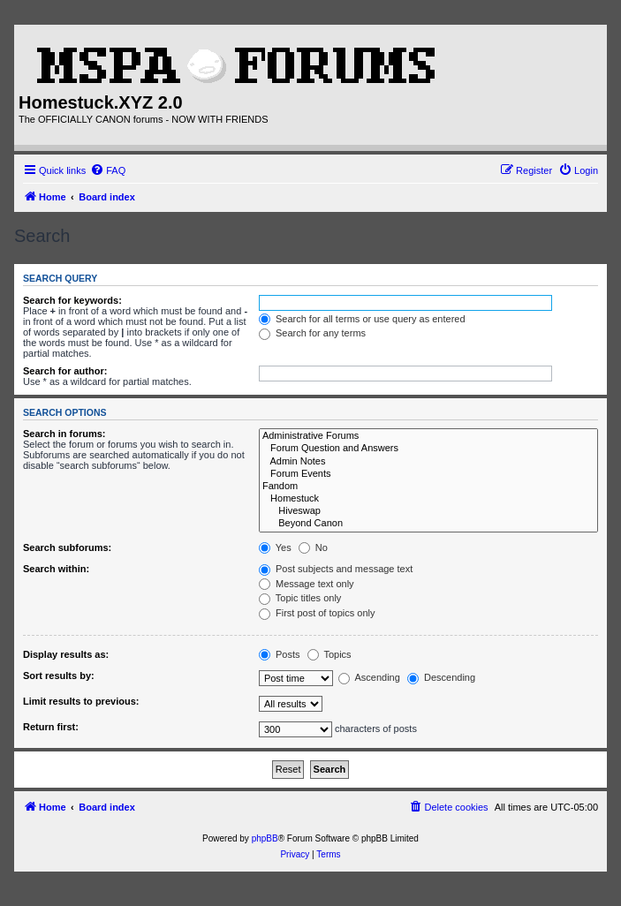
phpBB (265, 838)
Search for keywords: (72, 300)
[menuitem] (107, 170)
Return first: (51, 726)
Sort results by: (59, 675)
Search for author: (65, 371)
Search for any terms (312, 333)
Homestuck (428, 499)
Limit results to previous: (81, 701)
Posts (279, 654)
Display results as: (66, 654)
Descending (441, 677)
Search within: (56, 568)
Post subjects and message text (336, 568)
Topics (329, 654)
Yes (275, 547)
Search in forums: (64, 433)
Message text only (306, 583)
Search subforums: (67, 547)
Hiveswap (428, 511)
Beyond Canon (428, 523)
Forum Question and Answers (428, 448)
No (313, 547)
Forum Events (428, 474)
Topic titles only (300, 598)
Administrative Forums (428, 436)
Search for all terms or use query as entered (362, 318)
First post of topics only (317, 613)
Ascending (369, 677)
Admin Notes (428, 462)
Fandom (428, 486)
